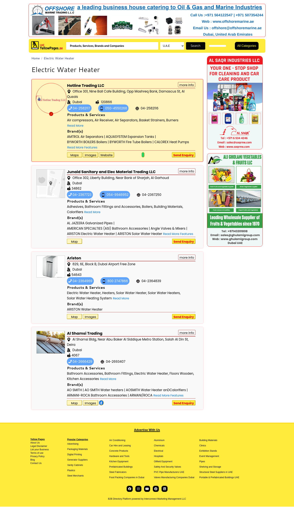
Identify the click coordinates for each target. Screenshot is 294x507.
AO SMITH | (75, 390)
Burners (172, 120)
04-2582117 (79, 108)
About (33, 443)
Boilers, (147, 207)
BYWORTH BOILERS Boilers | (88, 142)
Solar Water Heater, (131, 293)
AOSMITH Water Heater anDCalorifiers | (157, 390)
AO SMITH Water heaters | (105, 390)
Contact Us (36, 463)
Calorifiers (75, 212)
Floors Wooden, (181, 374)
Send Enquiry (183, 155)
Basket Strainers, (152, 120)
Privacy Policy (37, 456)
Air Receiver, (104, 120)
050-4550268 (113, 108)
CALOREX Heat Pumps (171, 142)
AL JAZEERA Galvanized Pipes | (90, 223)
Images (90, 155)
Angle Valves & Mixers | (169, 229)
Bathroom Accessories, (85, 374)
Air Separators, (126, 120)
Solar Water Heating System (89, 298)
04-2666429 (80, 362)
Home (35, 58)
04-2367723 (79, 195)
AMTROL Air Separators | (86, 137)
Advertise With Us (147, 430)
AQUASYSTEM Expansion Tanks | (131, 137)
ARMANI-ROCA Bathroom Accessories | (98, 395)
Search (195, 46)
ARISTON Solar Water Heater (140, 234)
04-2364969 (80, 281)
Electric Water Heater (59, 58)
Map (74, 242)
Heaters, (108, 293)
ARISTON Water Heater (85, 310)
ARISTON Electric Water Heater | (92, 234)
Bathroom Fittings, (118, 374)
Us (38, 443)
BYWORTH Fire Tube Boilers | (132, 142)
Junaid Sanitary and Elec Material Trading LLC (111, 172)
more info (186, 85)
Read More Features (82, 148)
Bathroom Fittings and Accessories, (113, 207)
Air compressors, (80, 120)
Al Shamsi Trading (84, 333)
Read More (75, 126)
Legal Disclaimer (38, 446)
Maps (74, 155)
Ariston (74, 258)
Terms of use (36, 453)
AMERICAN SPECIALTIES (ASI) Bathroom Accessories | (108, 229)
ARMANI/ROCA (141, 395)
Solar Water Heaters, (164, 293)
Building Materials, (168, 207)
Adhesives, (75, 207)
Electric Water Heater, (84, 293)
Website (106, 155)
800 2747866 (115, 281)
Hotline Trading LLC (85, 86)
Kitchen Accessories (83, 379)
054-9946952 (115, 195)
